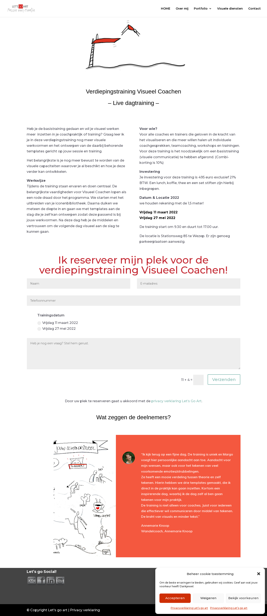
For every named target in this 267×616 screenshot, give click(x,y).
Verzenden (224, 379)
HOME (165, 8)
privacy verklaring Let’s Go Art (176, 401)
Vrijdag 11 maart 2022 (57, 323)
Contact (254, 8)
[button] (259, 574)
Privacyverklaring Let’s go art (189, 608)
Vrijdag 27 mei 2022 (56, 329)
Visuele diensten (230, 8)
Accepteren (175, 598)
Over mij (182, 8)
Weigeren (208, 598)
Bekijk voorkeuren (243, 598)
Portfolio (201, 8)
